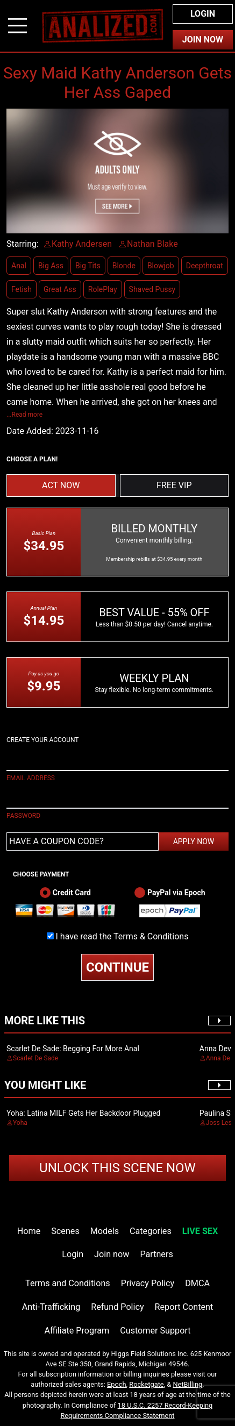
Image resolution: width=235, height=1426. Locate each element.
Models (104, 1231)
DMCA (197, 1283)
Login (202, 14)
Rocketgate (146, 1384)
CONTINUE (117, 967)
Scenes (65, 1231)
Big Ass (50, 265)
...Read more (24, 414)
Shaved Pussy (152, 289)
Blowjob (160, 265)
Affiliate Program (76, 1330)
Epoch (116, 1384)
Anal (18, 265)
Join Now (202, 39)
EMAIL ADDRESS (30, 778)
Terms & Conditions (151, 936)
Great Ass (60, 289)
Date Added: (29, 431)
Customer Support (155, 1330)
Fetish (21, 289)
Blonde (124, 265)
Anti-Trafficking (51, 1307)
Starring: (22, 244)
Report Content (184, 1307)
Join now (111, 1254)
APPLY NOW (194, 841)
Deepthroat (204, 265)
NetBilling (187, 1384)
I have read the (122, 936)
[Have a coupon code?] (82, 841)
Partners (156, 1254)
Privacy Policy (147, 1283)
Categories (151, 1231)
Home (28, 1231)
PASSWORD (23, 815)
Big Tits (88, 265)
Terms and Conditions (67, 1283)
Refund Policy (117, 1307)
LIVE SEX (200, 1231)
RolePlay (102, 289)
